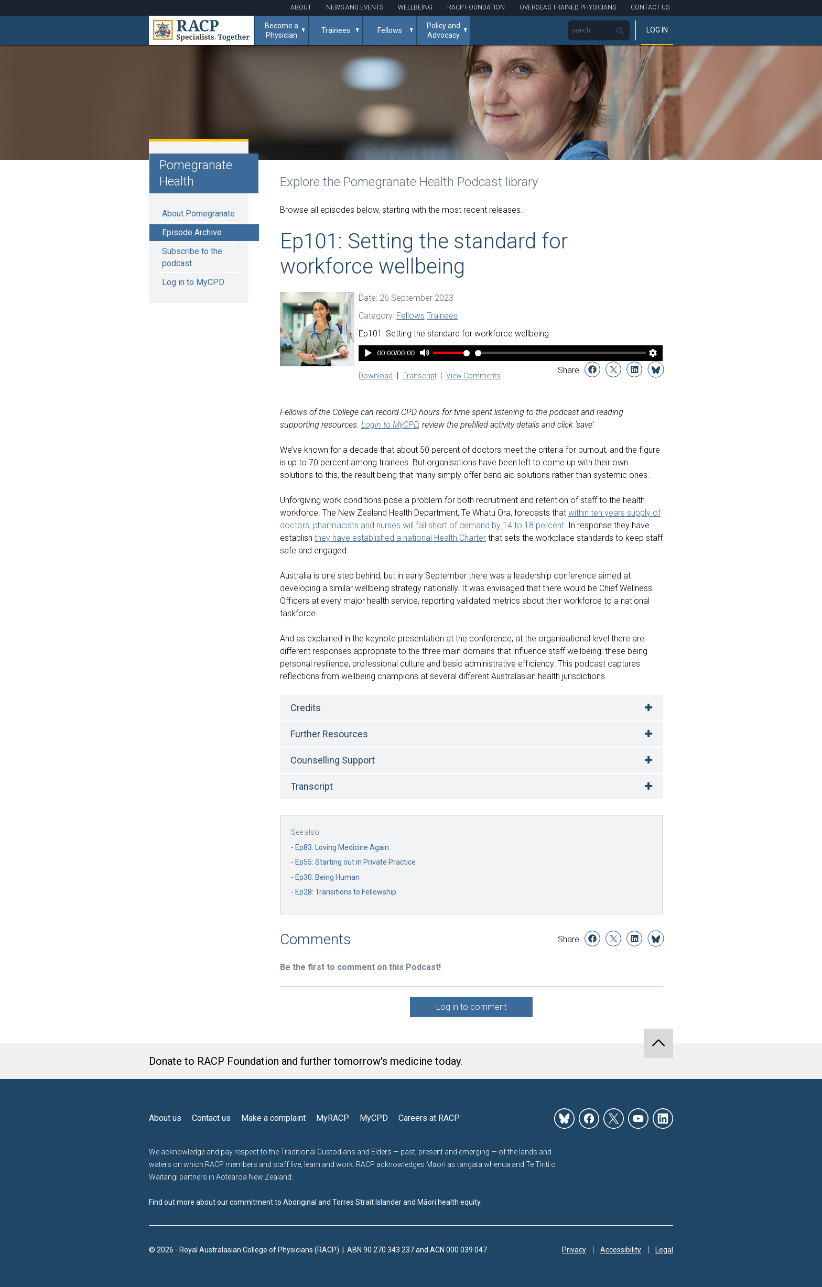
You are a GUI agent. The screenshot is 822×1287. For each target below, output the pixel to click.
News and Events (354, 7)
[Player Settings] (653, 354)
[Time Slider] (560, 353)
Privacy (574, 1250)
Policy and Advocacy (443, 30)
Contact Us (650, 7)
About (300, 7)
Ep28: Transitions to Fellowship (345, 892)
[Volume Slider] (451, 353)
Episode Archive (192, 232)
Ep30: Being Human (327, 877)
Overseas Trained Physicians (568, 7)
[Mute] (424, 354)
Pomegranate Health (195, 173)
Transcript (420, 375)
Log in (657, 30)
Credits (305, 707)
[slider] (560, 353)
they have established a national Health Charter (400, 538)
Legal (664, 1250)
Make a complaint (273, 1118)
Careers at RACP (429, 1118)
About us (165, 1118)
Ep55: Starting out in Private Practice (355, 862)
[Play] (368, 354)
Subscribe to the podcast (192, 257)
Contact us (211, 1118)
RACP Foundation (476, 7)
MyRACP (332, 1118)
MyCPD (374, 1118)
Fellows (389, 30)
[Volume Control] (451, 353)
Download (376, 375)
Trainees (335, 30)
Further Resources (329, 733)
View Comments (473, 375)
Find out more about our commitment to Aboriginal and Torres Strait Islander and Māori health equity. (315, 1202)
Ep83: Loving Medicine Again (342, 847)
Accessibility (620, 1250)
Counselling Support (332, 760)
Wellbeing (415, 7)
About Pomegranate (198, 214)
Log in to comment (471, 1007)
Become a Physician (281, 30)
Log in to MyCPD (193, 282)
